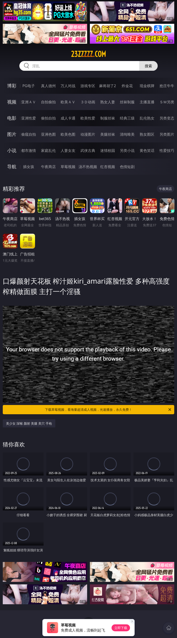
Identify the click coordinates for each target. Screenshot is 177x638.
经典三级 (127, 118)
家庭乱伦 (48, 150)
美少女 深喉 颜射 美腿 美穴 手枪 (29, 423)
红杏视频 (107, 166)
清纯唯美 (127, 134)
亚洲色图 (48, 134)
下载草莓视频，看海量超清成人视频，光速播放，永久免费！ (108, 409)
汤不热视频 (88, 166)
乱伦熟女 (147, 118)
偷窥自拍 (28, 134)
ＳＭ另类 (166, 101)
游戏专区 (87, 85)
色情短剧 (127, 166)
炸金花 (127, 85)
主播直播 (147, 101)
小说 (11, 150)
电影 (11, 118)
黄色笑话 (147, 150)
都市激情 (28, 150)
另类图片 (166, 134)
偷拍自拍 (48, 118)
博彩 (11, 86)
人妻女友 (68, 150)
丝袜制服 (127, 101)
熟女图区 (147, 134)
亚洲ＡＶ (28, 101)
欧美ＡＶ (68, 101)
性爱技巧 (166, 150)
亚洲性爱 (28, 118)
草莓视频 (68, 166)
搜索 (148, 65)
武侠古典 (87, 150)
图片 (11, 134)
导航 (11, 166)
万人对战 (68, 85)
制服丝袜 (107, 118)
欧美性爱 (87, 118)
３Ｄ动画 (87, 101)
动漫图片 (87, 134)
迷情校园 (107, 150)
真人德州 (48, 85)
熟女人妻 (107, 101)
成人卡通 (68, 118)
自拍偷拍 (48, 101)
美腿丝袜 (107, 134)
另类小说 (127, 150)
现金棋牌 (147, 85)
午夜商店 (48, 166)
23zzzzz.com (88, 54)
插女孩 (28, 166)
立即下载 (120, 628)
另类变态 (166, 118)
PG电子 (28, 85)
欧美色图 (68, 134)
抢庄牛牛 (166, 85)
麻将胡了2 (107, 85)
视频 (11, 102)
